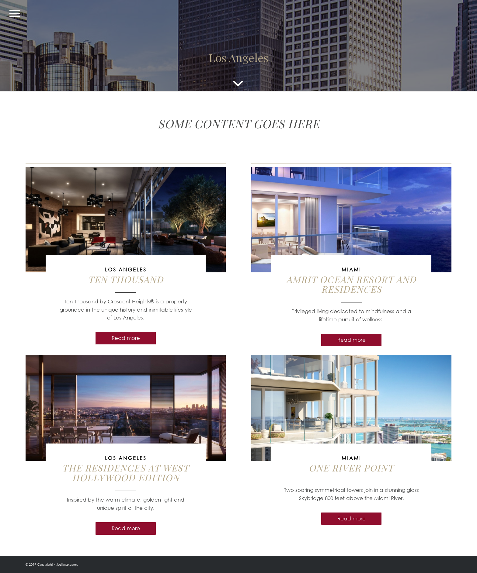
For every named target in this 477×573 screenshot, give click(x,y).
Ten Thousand (126, 279)
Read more (126, 338)
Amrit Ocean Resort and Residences (351, 284)
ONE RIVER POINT (351, 468)
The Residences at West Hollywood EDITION (125, 473)
